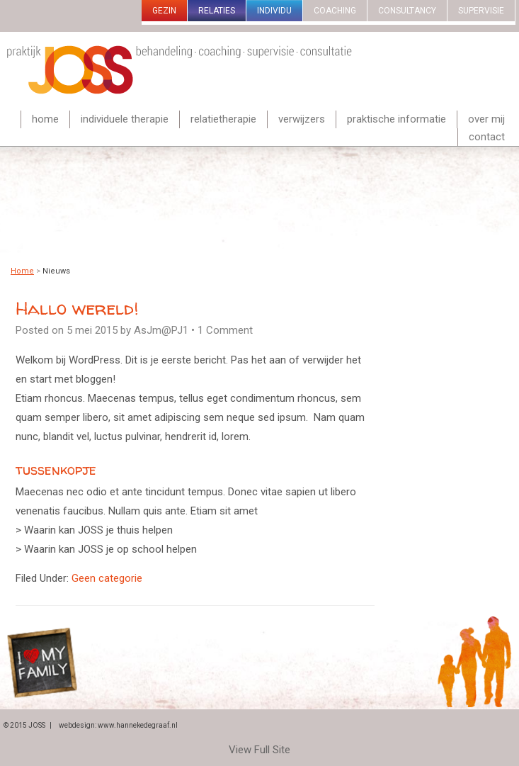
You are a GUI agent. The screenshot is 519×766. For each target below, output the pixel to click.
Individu (274, 11)
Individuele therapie (125, 119)
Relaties (216, 11)
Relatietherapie (223, 119)
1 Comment (225, 330)
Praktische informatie (396, 119)
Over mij (486, 119)
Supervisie (481, 11)
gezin (164, 11)
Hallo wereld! (77, 307)
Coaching (335, 11)
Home (45, 119)
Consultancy (407, 11)
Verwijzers (301, 119)
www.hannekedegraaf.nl (138, 725)
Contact (487, 136)
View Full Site (259, 749)
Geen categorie (107, 578)
